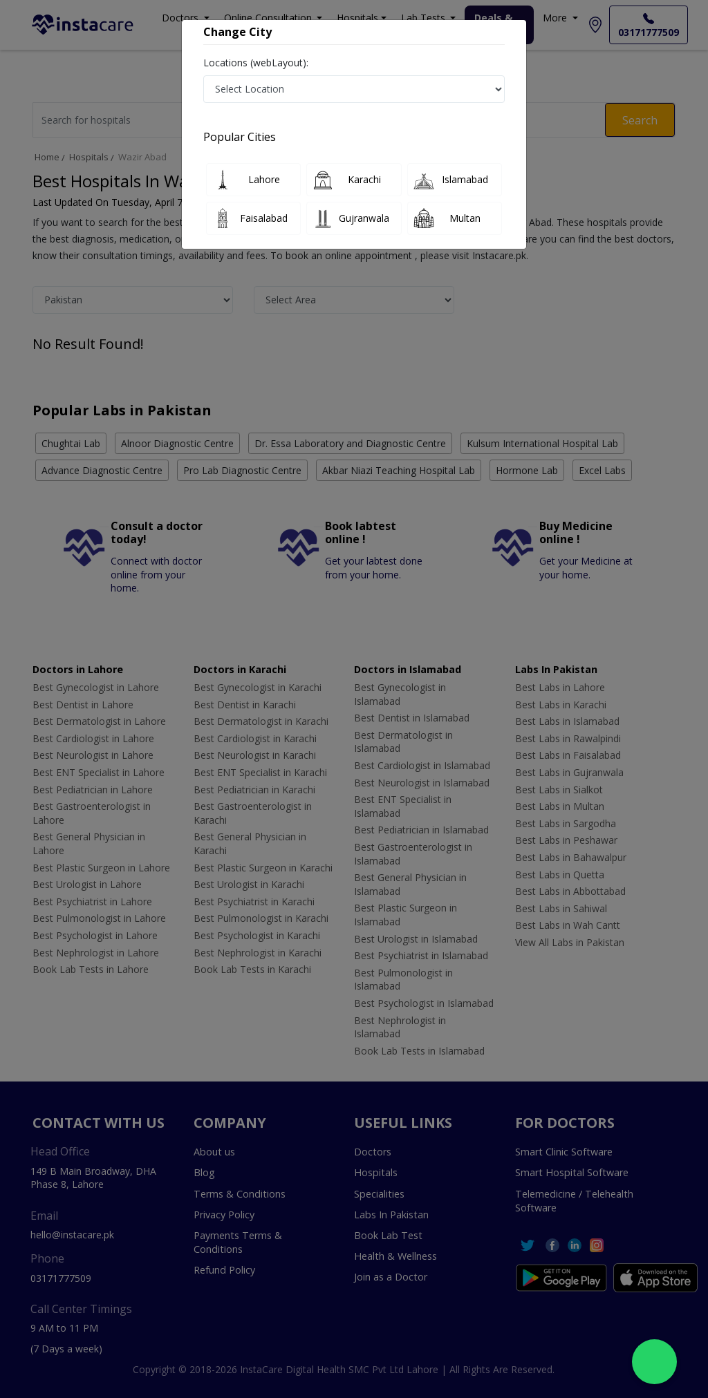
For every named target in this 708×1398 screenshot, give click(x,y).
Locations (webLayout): (255, 62)
